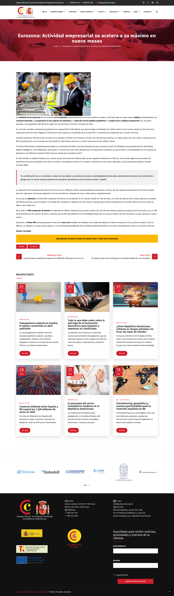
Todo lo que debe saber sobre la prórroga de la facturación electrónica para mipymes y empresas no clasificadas (86, 324)
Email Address (119, 546)
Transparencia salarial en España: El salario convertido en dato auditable (38, 326)
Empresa (24, 319)
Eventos (126, 12)
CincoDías (27, 231)
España (21, 246)
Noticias (121, 323)
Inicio (44, 12)
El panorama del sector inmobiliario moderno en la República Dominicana (83, 406)
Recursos (114, 12)
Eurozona (33, 246)
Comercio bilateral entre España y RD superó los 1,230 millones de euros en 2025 (38, 409)
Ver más (25, 353)
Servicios (73, 12)
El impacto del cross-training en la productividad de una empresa (119, 256)
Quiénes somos (57, 12)
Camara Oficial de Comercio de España (32, 592)
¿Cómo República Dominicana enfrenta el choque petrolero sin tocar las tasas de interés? (134, 329)
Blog (136, 12)
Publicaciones (86, 12)
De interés (123, 400)
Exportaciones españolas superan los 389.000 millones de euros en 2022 (55, 256)
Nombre (116, 560)
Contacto (148, 12)
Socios (101, 12)
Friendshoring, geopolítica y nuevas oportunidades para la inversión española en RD (133, 406)
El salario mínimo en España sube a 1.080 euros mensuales (93, 239)
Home (56, 46)
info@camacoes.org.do (123, 504)
